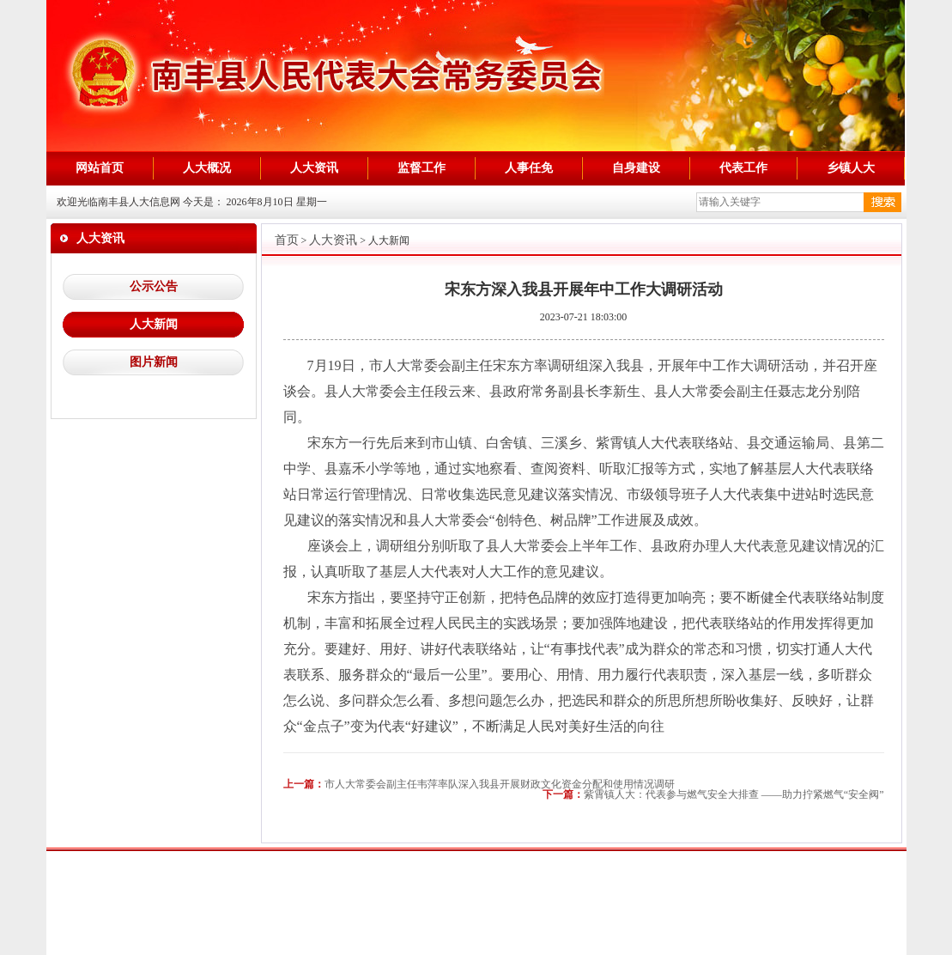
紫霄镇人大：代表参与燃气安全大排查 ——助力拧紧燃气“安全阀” (734, 794)
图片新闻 (154, 362)
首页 (287, 240)
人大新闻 (154, 324)
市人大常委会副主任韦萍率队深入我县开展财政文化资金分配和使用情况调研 (499, 784)
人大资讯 (333, 240)
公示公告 (154, 286)
